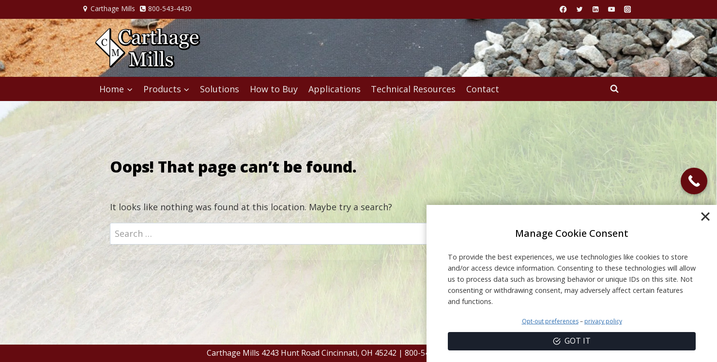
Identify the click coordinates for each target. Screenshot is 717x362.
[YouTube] (612, 9)
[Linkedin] (595, 9)
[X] (579, 9)
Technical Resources (413, 89)
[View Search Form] (614, 89)
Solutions (219, 89)
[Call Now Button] (694, 181)
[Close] (705, 216)
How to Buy (274, 89)
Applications (334, 89)
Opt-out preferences (550, 321)
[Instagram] (628, 9)
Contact (482, 89)
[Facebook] (563, 9)
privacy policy (603, 321)
